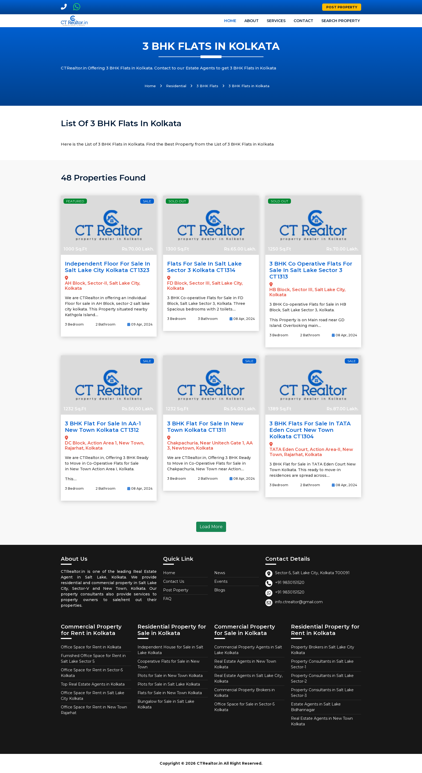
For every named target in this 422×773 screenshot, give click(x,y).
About (251, 20)
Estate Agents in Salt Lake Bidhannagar (316, 707)
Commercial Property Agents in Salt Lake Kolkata (248, 650)
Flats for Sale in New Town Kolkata (170, 692)
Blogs (219, 590)
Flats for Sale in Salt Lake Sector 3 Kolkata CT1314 (204, 266)
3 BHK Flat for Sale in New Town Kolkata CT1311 (205, 426)
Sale (147, 201)
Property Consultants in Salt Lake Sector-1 (322, 664)
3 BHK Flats (207, 86)
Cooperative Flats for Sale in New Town (168, 664)
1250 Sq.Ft (279, 249)
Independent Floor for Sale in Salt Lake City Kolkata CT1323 (107, 266)
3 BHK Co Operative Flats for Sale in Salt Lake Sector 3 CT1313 (310, 270)
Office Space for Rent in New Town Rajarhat (94, 710)
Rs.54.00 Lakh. (240, 408)
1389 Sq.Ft (279, 408)
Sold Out (177, 201)
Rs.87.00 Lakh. (342, 408)
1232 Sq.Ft (75, 408)
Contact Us (173, 581)
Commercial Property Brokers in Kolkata (244, 692)
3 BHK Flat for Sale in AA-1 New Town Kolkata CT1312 (103, 426)
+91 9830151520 (289, 582)
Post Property (341, 7)
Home (230, 20)
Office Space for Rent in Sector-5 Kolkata (92, 673)
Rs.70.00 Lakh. (138, 249)
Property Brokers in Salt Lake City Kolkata (322, 650)
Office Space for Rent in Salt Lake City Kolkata (92, 695)
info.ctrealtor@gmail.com (299, 601)
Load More (211, 526)
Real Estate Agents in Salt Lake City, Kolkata (248, 678)
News (219, 572)
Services (276, 20)
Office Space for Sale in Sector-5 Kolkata (244, 707)
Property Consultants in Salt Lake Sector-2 (322, 678)
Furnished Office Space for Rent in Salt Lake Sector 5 (93, 658)
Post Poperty (175, 590)
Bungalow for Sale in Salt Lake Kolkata (166, 704)
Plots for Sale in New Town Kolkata (170, 675)
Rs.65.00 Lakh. (240, 249)
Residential (176, 86)
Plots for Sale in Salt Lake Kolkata (169, 684)
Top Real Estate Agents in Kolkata (93, 684)
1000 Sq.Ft (75, 249)
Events (220, 581)
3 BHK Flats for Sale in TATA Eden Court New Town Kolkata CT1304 (310, 430)
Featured (75, 201)
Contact (303, 20)
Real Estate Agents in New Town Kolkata (245, 664)
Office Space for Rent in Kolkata (91, 647)
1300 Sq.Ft (177, 249)
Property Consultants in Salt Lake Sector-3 (322, 692)
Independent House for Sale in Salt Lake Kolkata (170, 650)
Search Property (340, 20)
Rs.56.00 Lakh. (138, 408)
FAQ (167, 598)
